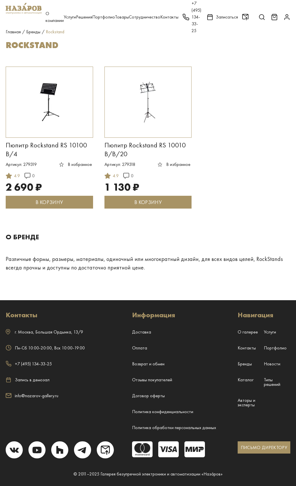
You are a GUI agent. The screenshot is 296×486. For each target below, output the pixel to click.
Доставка (141, 332)
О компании (55, 17)
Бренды (245, 364)
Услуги (70, 17)
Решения (84, 17)
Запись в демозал (28, 380)
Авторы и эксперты (246, 402)
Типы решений (272, 382)
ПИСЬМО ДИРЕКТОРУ (264, 447)
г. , (44, 332)
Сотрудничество (144, 17)
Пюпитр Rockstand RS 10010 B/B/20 (145, 149)
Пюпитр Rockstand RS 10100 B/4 (46, 149)
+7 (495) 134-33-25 (29, 364)
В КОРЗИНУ (49, 202)
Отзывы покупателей (152, 380)
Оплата (139, 348)
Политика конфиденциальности (162, 412)
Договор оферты (148, 396)
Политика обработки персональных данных (174, 428)
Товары (122, 17)
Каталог (246, 380)
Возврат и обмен (148, 364)
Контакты (169, 17)
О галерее (248, 332)
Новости (272, 364)
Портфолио (103, 17)
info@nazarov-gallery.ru (32, 396)
